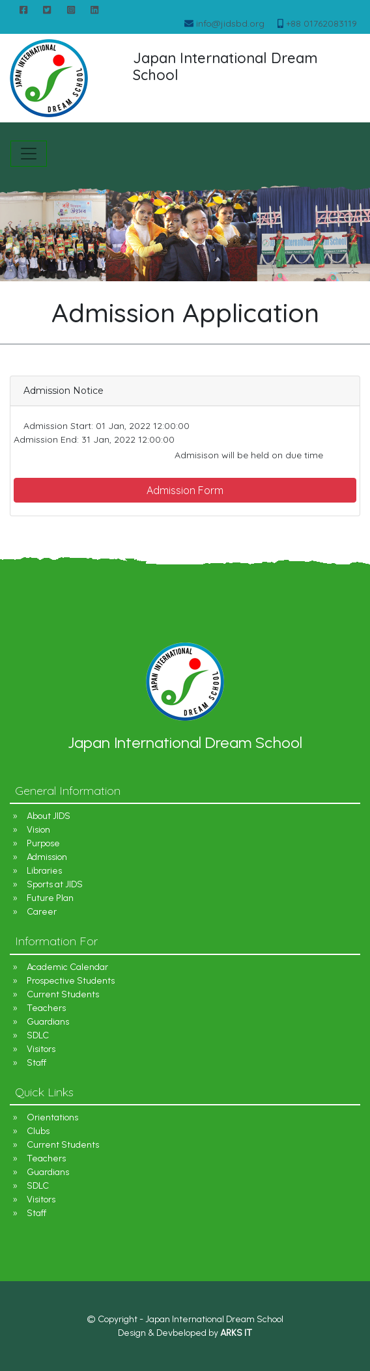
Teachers (46, 1008)
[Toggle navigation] (28, 154)
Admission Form (185, 490)
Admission (47, 857)
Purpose (43, 843)
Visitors (41, 1049)
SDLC (38, 1035)
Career (42, 911)
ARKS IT (236, 1332)
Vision (38, 829)
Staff (36, 1062)
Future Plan (50, 898)
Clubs (38, 1131)
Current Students (63, 994)
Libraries (44, 870)
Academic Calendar (67, 967)
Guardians (48, 1021)
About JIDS (48, 816)
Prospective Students (71, 980)
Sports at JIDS (55, 884)
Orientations (52, 1117)
